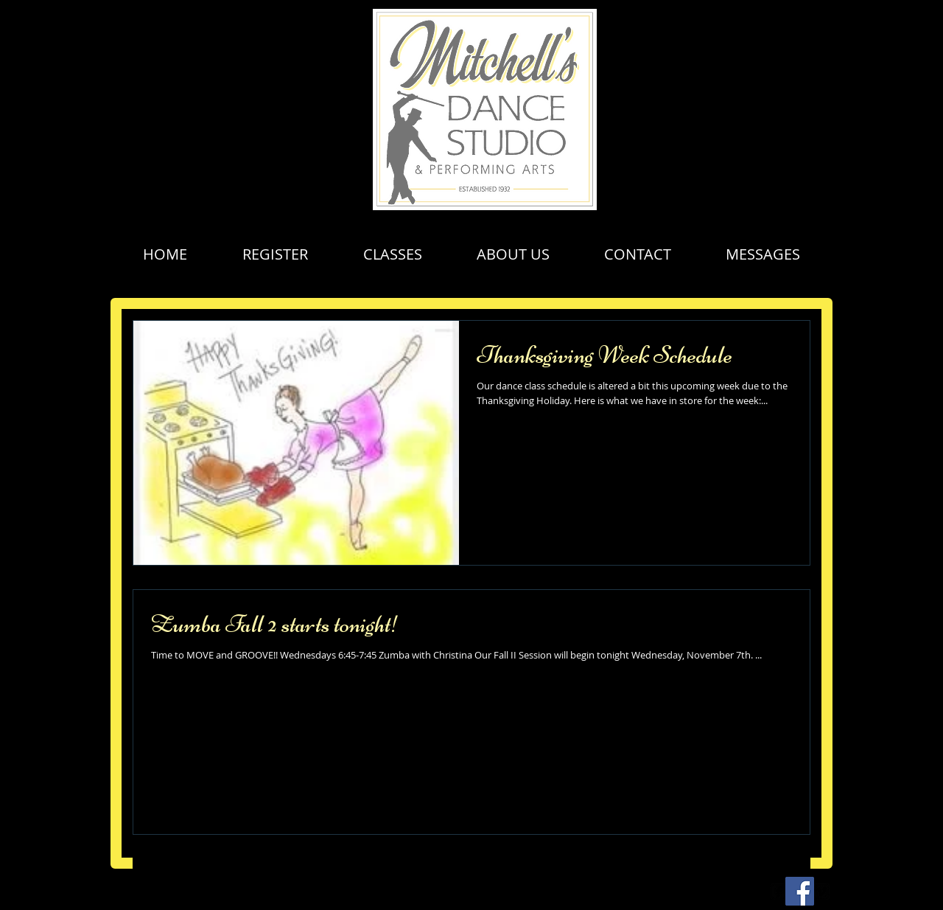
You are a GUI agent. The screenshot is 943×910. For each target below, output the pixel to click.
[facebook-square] (779, 891)
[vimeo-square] (821, 891)
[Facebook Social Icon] (799, 891)
